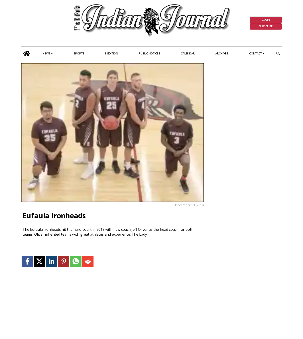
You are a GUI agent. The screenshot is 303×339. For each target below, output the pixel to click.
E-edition (111, 53)
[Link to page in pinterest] (63, 261)
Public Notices (149, 53)
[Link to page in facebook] (27, 261)
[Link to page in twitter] (39, 261)
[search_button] (278, 53)
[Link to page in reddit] (88, 261)
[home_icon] (26, 53)
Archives (221, 53)
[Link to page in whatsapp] (75, 261)
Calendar (188, 53)
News (47, 53)
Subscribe (265, 26)
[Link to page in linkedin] (51, 261)
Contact (255, 53)
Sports (78, 53)
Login (266, 20)
